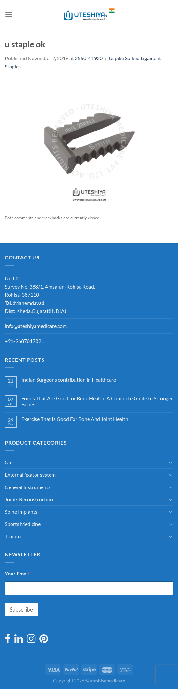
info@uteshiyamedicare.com (36, 326)
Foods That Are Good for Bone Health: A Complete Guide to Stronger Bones (97, 401)
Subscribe (21, 609)
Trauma (13, 536)
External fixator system (30, 474)
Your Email (18, 573)
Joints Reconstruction (29, 499)
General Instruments (27, 487)
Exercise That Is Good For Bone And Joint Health (74, 419)
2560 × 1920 (89, 58)
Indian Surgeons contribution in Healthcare (68, 379)
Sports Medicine (23, 524)
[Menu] (8, 14)
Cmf (9, 462)
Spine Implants (21, 512)
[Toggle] (170, 462)
